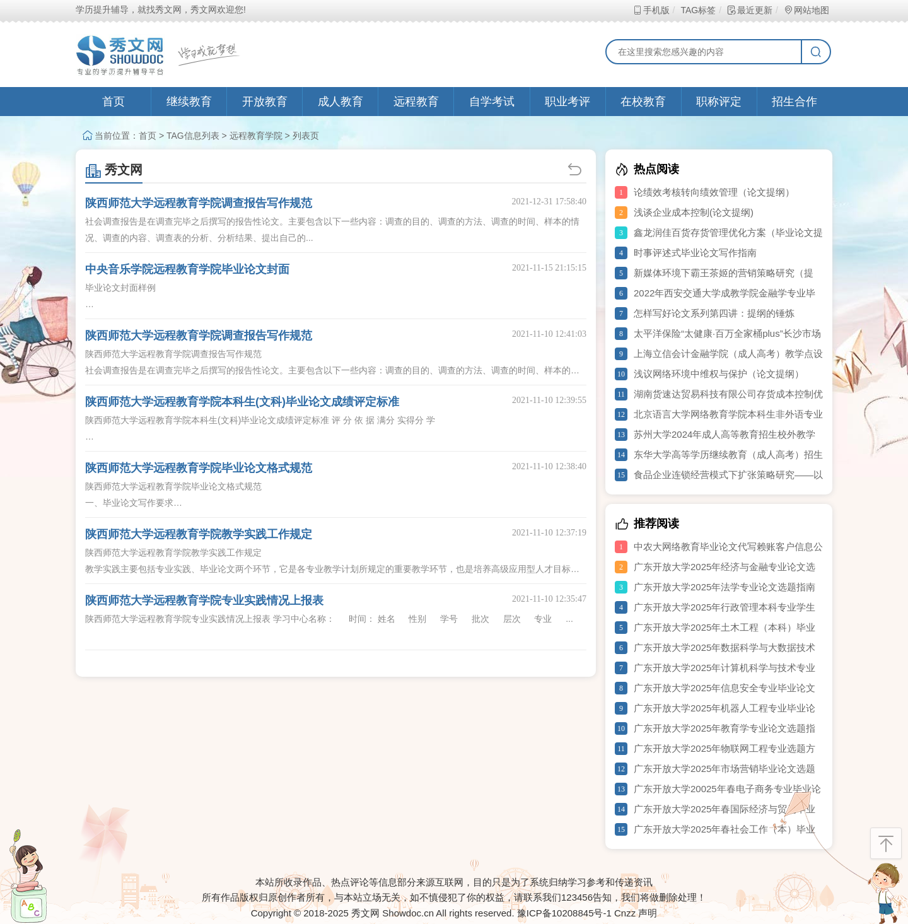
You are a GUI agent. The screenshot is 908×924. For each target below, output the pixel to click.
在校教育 (643, 101)
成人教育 (340, 101)
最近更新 (749, 10)
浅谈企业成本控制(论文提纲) (694, 212)
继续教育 (189, 101)
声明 (647, 913)
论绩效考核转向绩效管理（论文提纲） (714, 192)
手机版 (651, 10)
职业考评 (567, 101)
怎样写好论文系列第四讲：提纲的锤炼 (714, 313)
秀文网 (114, 170)
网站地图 (806, 10)
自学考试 (492, 101)
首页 (113, 101)
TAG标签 (698, 10)
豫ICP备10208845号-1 (564, 913)
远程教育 (416, 101)
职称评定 (719, 101)
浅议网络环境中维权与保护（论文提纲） (719, 373)
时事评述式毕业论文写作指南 (695, 252)
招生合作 (794, 101)
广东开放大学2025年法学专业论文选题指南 (724, 587)
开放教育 (265, 101)
